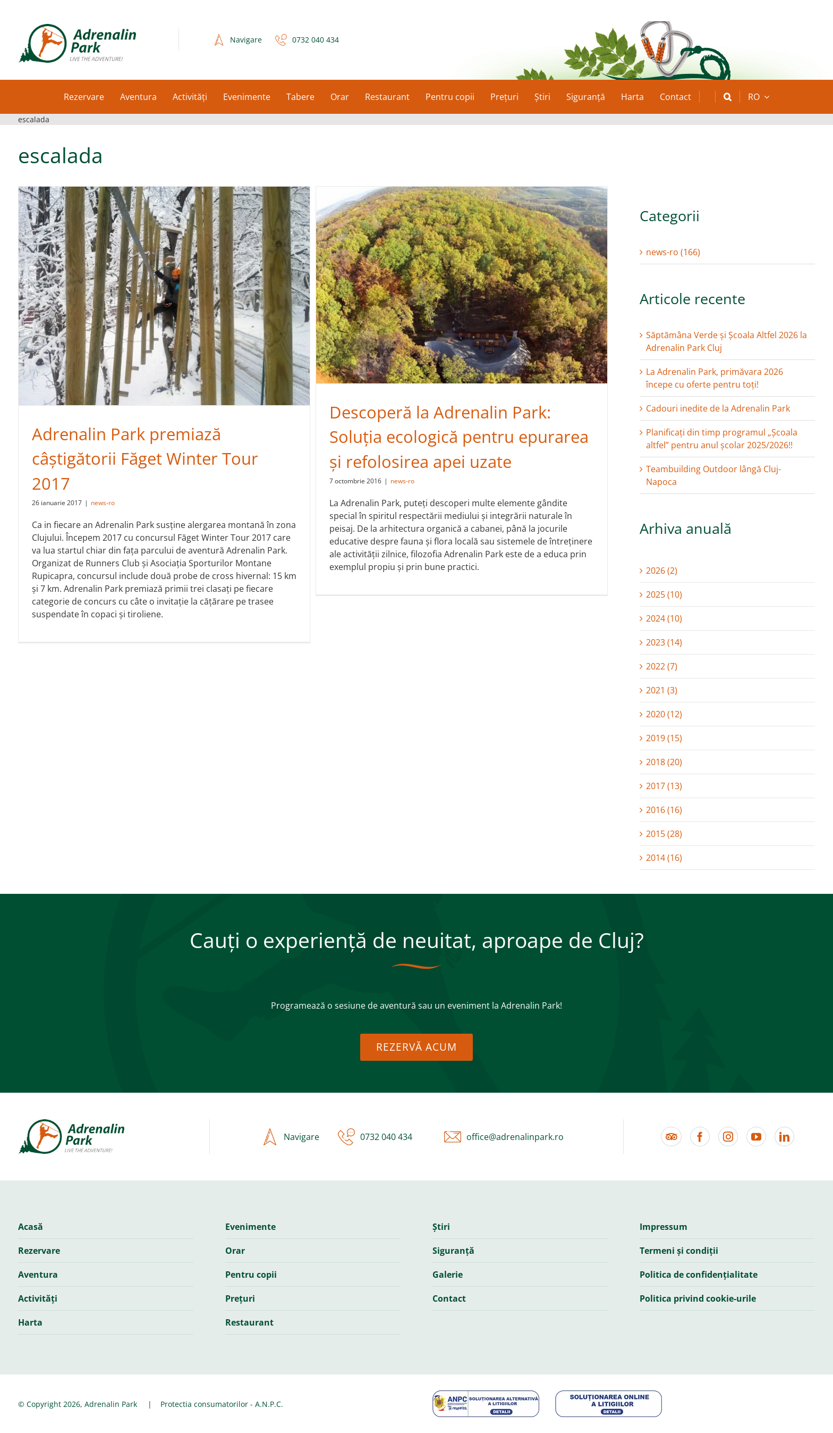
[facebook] (700, 1136)
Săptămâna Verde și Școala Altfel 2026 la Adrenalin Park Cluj (726, 341)
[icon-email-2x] (450, 1137)
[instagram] (728, 1136)
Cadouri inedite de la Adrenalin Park (718, 408)
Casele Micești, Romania (419, 40)
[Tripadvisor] (671, 1136)
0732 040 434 (315, 40)
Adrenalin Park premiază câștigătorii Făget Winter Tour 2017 (145, 459)
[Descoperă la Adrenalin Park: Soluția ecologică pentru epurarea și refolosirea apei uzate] (461, 285)
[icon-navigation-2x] (216, 40)
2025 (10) (664, 594)
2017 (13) (664, 786)
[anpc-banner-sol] (608, 1395)
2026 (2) (661, 570)
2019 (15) (664, 738)
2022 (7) (661, 666)
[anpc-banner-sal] (485, 1395)
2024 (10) (664, 618)
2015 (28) (664, 834)
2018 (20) (664, 762)
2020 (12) (664, 714)
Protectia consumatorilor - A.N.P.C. (221, 1404)
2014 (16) (664, 858)
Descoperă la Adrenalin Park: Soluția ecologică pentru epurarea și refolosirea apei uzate (459, 437)
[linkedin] (784, 1136)
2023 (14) (664, 642)
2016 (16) (664, 810)
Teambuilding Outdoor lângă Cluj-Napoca (713, 475)
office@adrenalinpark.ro (515, 1137)
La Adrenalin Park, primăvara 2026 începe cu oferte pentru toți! (714, 378)
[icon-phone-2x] (278, 40)
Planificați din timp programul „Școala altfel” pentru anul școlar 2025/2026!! (721, 438)
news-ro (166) (673, 252)
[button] (728, 97)
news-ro (103, 502)
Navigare (246, 40)
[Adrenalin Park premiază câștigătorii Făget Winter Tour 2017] (164, 296)
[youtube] (756, 1136)
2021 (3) (661, 690)
